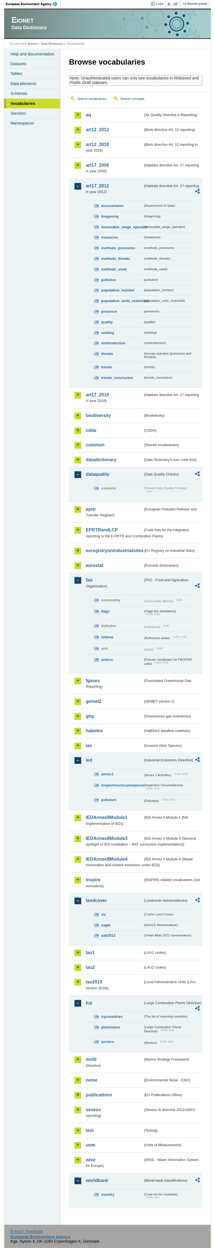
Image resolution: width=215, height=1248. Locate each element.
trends (106, 367)
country (107, 1194)
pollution (108, 280)
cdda (91, 430)
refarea (107, 637)
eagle (105, 925)
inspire (93, 879)
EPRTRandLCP (102, 530)
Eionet (32, 43)
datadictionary (101, 459)
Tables (16, 73)
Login (160, 3)
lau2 (90, 967)
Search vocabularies (91, 98)
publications (99, 1094)
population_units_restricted (122, 301)
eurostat (94, 565)
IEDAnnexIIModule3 (106, 838)
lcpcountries (111, 1016)
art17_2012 (97, 185)
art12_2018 (97, 144)
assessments (112, 206)
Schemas (18, 93)
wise (90, 1159)
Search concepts (132, 98)
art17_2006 (97, 165)
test (90, 1130)
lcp (89, 1002)
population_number (117, 290)
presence (109, 311)
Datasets (18, 64)
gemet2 (93, 701)
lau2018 (94, 981)
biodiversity (98, 415)
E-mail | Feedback (27, 1231)
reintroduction (113, 343)
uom (90, 1145)
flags (105, 611)
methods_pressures (118, 248)
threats (107, 354)
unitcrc (107, 660)
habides (94, 730)
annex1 (107, 774)
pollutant (108, 800)
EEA (33, 4)
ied (89, 760)
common (95, 444)
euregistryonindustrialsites (114, 550)
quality (107, 322)
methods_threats (115, 258)
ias (89, 745)
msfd (91, 1059)
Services (18, 113)
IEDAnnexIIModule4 (106, 859)
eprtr (91, 509)
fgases (93, 680)
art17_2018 (97, 394)
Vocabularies (22, 103)
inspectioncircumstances (122, 785)
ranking (107, 333)
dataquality (97, 474)
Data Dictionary (52, 43)
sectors (107, 1042)
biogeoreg (109, 216)
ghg (90, 716)
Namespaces (22, 123)
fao (89, 580)
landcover (96, 900)
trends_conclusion (117, 378)
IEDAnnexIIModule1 (106, 817)
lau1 (90, 952)
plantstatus (110, 1027)
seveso (93, 1109)
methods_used (113, 269)
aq (88, 114)
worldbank (97, 1180)
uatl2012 (108, 935)
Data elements (23, 83)
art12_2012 (97, 129)
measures (109, 237)
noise (91, 1080)
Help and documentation (32, 54)
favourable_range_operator (122, 227)
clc (103, 914)
